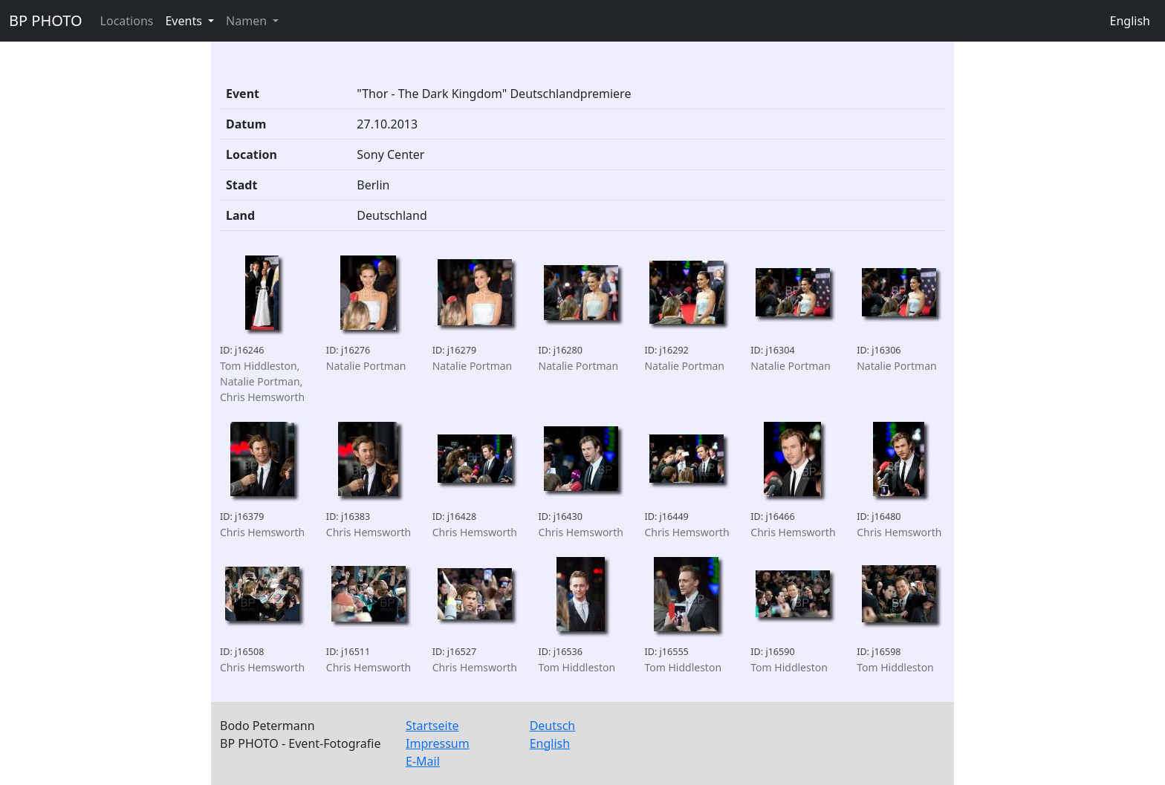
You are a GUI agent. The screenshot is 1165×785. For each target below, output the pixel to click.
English (1130, 21)
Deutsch (553, 725)
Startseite (432, 725)
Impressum (438, 743)
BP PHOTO (45, 20)
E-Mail (423, 761)
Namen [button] (248, 21)
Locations (127, 21)
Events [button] (185, 21)
